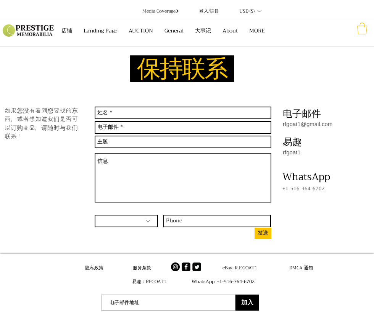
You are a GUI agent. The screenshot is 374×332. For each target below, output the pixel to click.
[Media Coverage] (161, 11)
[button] (250, 11)
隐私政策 (94, 268)
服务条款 (142, 268)
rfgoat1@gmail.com (307, 124)
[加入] (247, 303)
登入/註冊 (209, 11)
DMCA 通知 (301, 268)
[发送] (263, 233)
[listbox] (250, 11)
